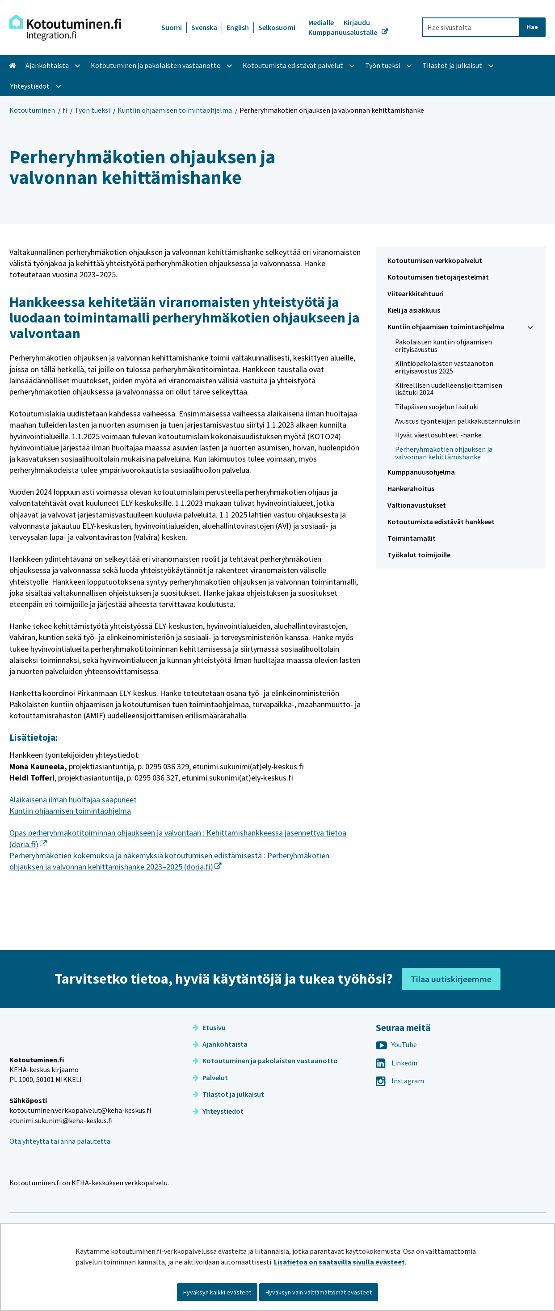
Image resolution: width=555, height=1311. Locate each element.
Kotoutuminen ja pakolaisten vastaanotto (265, 1100)
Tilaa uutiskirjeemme (451, 1019)
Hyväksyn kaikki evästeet (217, 1292)
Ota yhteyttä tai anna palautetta (59, 1200)
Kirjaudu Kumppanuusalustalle (343, 27)
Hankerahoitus (410, 488)
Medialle (321, 22)
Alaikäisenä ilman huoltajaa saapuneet (73, 799)
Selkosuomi (276, 27)
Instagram (400, 1120)
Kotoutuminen (32, 110)
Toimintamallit (411, 538)
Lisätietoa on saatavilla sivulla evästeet (339, 1261)
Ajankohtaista (220, 1084)
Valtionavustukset (416, 505)
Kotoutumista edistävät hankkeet (441, 521)
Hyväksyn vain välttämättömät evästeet (318, 1292)
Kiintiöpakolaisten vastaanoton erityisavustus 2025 (444, 367)
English (238, 27)
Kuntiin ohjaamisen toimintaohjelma (175, 110)
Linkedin (396, 1103)
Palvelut (210, 1117)
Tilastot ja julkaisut (228, 1134)
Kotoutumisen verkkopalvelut (434, 260)
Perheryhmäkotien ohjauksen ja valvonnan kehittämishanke (443, 453)
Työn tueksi (92, 110)
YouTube (396, 1084)
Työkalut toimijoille (418, 554)
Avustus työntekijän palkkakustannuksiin (458, 420)
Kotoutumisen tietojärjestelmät (438, 276)
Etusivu (209, 1067)
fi (65, 110)
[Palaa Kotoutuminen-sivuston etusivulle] (65, 27)
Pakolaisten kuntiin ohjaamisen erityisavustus (443, 345)
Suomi (171, 27)
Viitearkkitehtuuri (415, 293)
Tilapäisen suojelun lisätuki (437, 406)
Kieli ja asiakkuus (413, 309)
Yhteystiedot (218, 1151)
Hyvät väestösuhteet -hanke (438, 434)
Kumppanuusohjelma (421, 471)
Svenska (204, 27)
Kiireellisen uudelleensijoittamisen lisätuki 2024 (448, 389)
